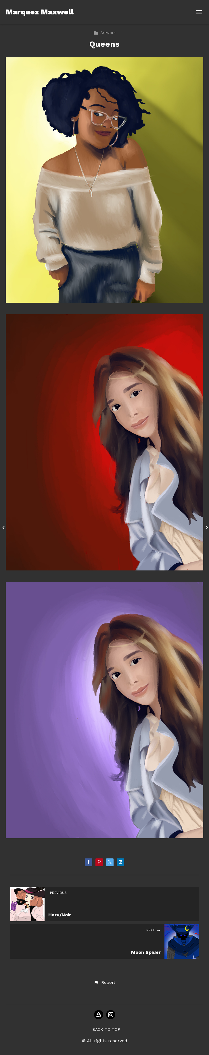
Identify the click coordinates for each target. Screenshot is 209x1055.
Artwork (104, 32)
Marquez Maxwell (40, 11)
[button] (104, 983)
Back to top (106, 1029)
